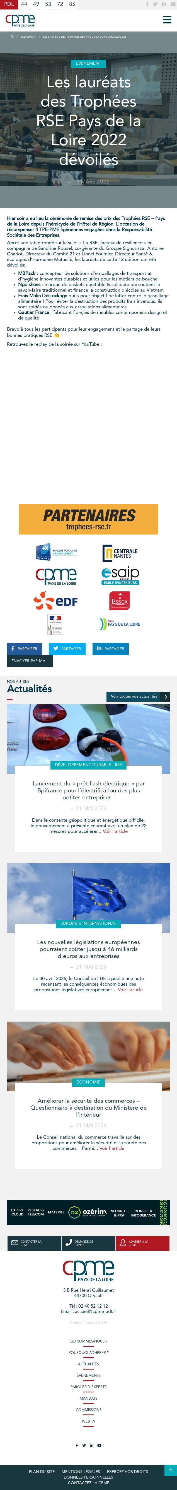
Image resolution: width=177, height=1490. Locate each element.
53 (48, 4)
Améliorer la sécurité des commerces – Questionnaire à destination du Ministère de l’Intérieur (88, 1108)
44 (24, 4)
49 (36, 4)
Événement (28, 37)
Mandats (88, 1398)
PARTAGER (24, 648)
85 (72, 4)
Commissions (88, 1410)
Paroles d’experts (88, 1387)
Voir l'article (115, 831)
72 (60, 4)
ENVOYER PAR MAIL (30, 661)
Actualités (88, 1364)
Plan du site (42, 1472)
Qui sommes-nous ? (88, 1341)
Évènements (89, 1376)
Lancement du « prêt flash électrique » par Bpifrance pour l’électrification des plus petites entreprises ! (89, 791)
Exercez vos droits (127, 1472)
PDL (9, 4)
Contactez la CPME (88, 1483)
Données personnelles (88, 1477)
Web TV (88, 1421)
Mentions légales (81, 1472)
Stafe (102, 1322)
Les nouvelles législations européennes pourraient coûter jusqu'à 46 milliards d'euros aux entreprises (88, 949)
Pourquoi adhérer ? (89, 1353)
